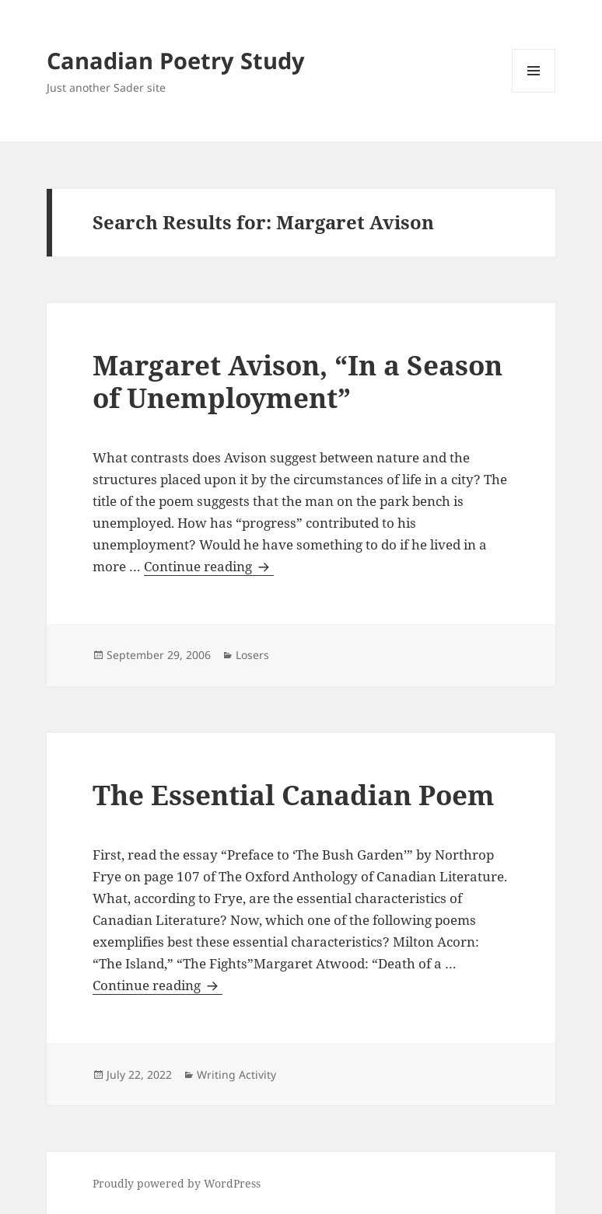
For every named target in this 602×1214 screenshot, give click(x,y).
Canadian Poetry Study (176, 60)
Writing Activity (236, 1074)
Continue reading (209, 566)
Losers (252, 654)
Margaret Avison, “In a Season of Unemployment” (297, 381)
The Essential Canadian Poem (294, 794)
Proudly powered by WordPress (177, 1183)
